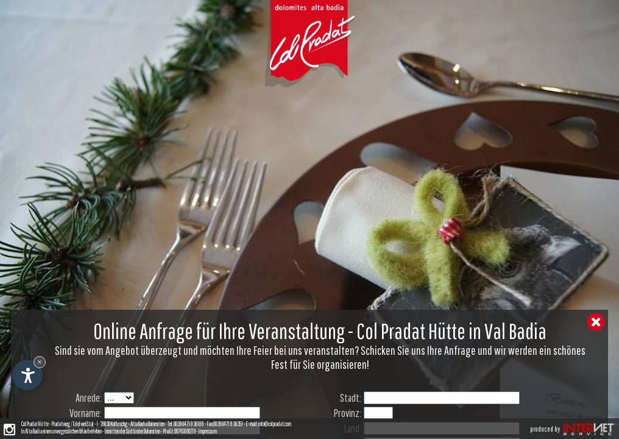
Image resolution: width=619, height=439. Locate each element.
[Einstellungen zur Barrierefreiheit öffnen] (27, 375)
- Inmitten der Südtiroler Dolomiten (131, 431)
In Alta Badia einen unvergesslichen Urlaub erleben (61, 431)
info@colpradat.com (274, 423)
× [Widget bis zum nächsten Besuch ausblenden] (39, 361)
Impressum (208, 431)
